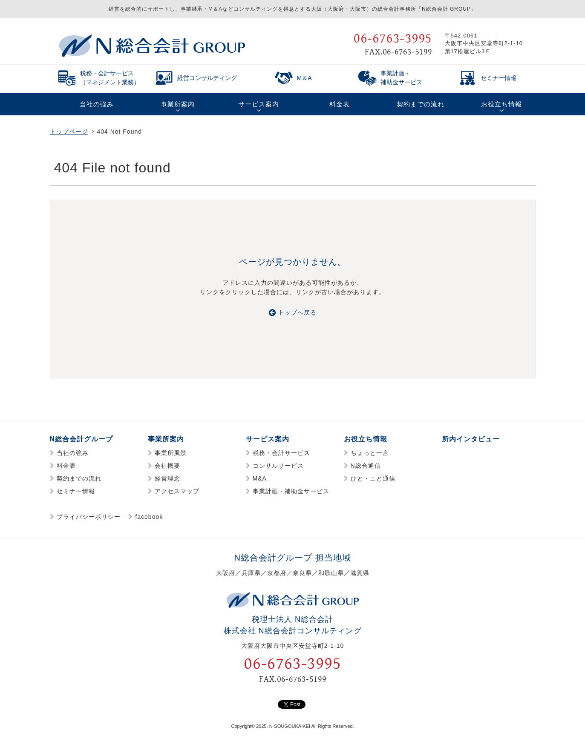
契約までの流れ (79, 478)
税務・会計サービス (281, 452)
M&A (260, 478)
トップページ (69, 131)
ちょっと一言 (370, 452)
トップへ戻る (293, 312)
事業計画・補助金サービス (291, 491)
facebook (149, 516)
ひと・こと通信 (373, 478)
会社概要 (167, 465)
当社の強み (73, 452)
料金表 (66, 465)
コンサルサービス (278, 465)
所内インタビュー (471, 439)
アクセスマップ (177, 491)
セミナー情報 (76, 491)
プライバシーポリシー (89, 516)
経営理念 (167, 478)
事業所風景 (171, 452)
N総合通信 (366, 465)
